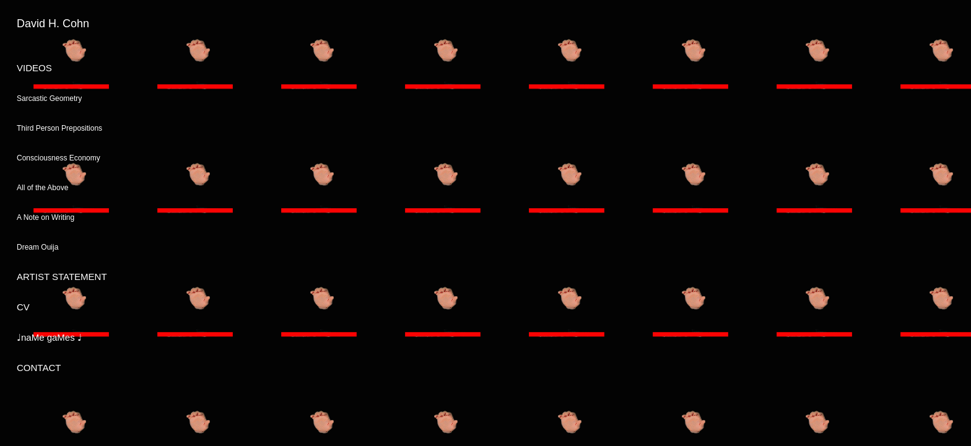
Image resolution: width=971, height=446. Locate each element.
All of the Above (42, 187)
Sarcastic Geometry (49, 98)
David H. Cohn (53, 23)
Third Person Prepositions (59, 128)
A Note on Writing (45, 217)
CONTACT (39, 367)
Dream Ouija (37, 247)
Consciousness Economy (58, 158)
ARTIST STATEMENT (62, 276)
